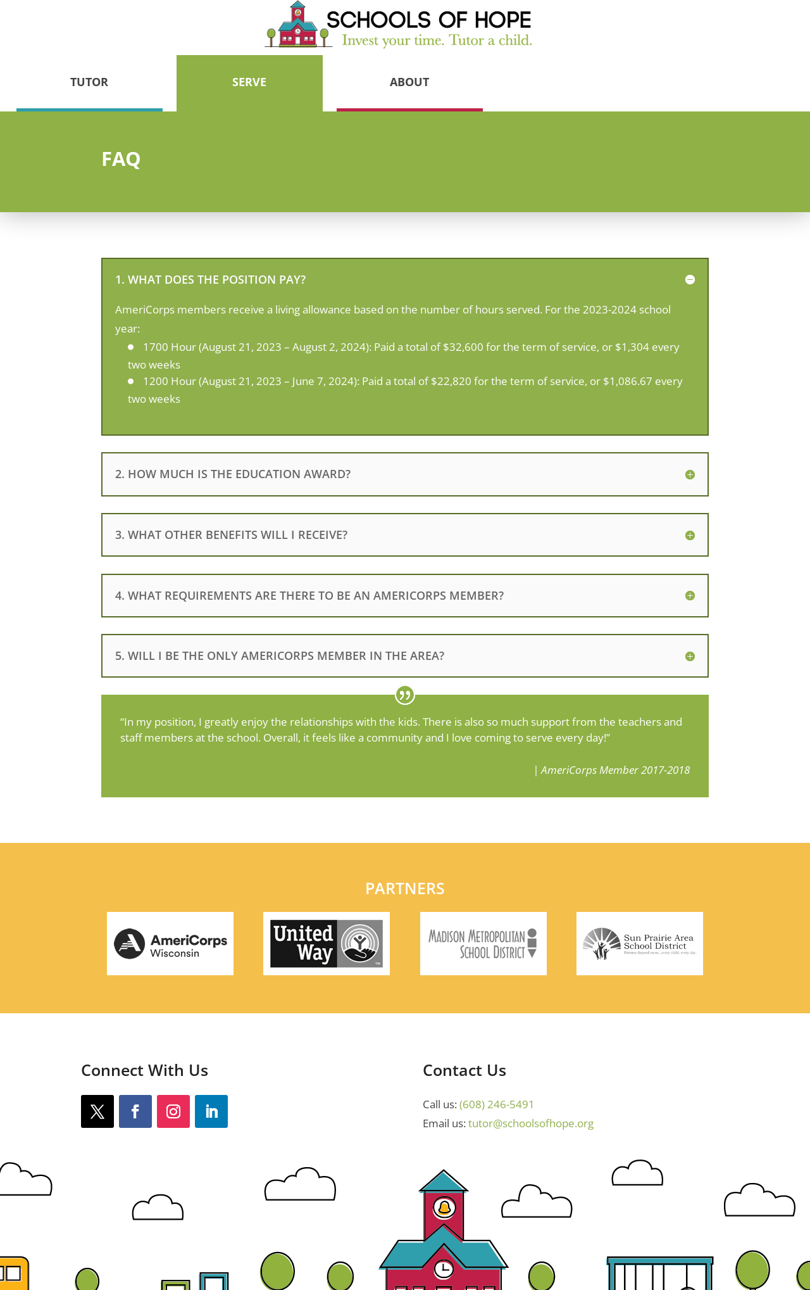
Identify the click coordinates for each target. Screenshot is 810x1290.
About (720, 33)
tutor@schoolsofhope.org (531, 1074)
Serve (561, 33)
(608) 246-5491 (497, 1054)
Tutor (401, 33)
